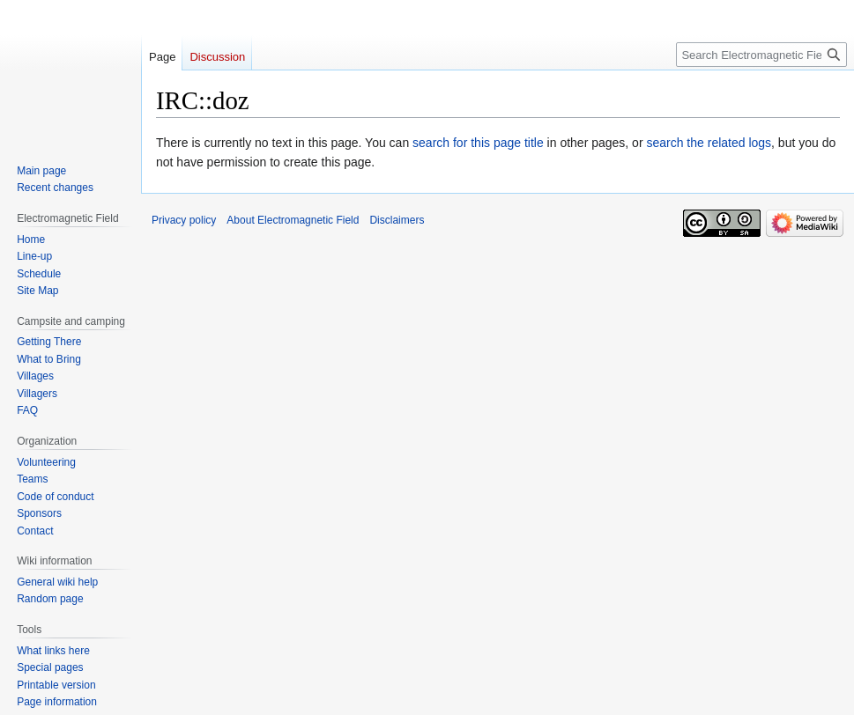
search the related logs (708, 143)
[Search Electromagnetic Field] (761, 54)
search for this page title (478, 143)
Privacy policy (184, 220)
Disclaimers (396, 220)
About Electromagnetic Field (292, 220)
